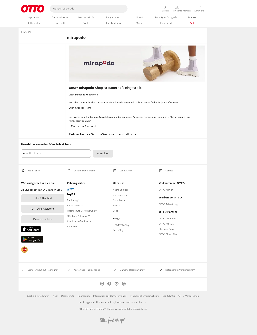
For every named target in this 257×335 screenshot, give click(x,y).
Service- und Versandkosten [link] (131, 302)
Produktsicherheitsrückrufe (144, 296)
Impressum (84, 296)
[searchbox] (85, 9)
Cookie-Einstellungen (38, 296)
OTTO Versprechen (188, 296)
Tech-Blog (118, 230)
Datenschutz (68, 296)
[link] (34, 171)
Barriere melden (42, 219)
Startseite (26, 31)
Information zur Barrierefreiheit (109, 296)
